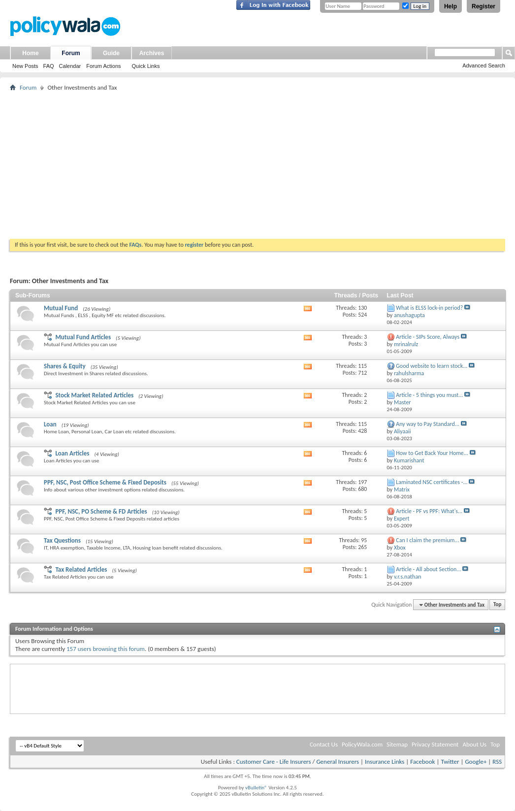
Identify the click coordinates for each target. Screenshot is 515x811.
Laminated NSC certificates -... (431, 482)
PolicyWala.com (362, 744)
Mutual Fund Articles (83, 337)
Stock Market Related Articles (94, 395)
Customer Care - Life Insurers (273, 761)
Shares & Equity (65, 366)
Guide (111, 53)
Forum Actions (103, 66)
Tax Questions (62, 540)
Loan (50, 424)
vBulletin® (256, 787)
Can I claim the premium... (427, 540)
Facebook (422, 761)
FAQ (48, 66)
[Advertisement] (257, 165)
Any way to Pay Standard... (427, 424)
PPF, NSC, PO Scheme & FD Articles (101, 511)
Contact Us (324, 744)
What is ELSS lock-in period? (429, 307)
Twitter (450, 761)
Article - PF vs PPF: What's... (429, 511)
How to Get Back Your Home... (432, 453)
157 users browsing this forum (105, 648)
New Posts (25, 66)
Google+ (475, 761)
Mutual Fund (61, 308)
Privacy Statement (435, 744)
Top (497, 605)
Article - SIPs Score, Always (427, 336)
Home (30, 53)
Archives (151, 53)
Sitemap (397, 744)
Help (450, 6)
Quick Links (146, 66)
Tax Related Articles (81, 569)
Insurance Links (384, 761)
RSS (497, 761)
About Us (474, 744)
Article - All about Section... (428, 569)
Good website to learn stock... (431, 365)
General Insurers (337, 761)
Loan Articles (72, 453)
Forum (71, 53)
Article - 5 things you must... (429, 394)
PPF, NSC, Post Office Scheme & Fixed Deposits (105, 482)
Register (483, 6)
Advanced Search (483, 65)
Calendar (70, 66)
